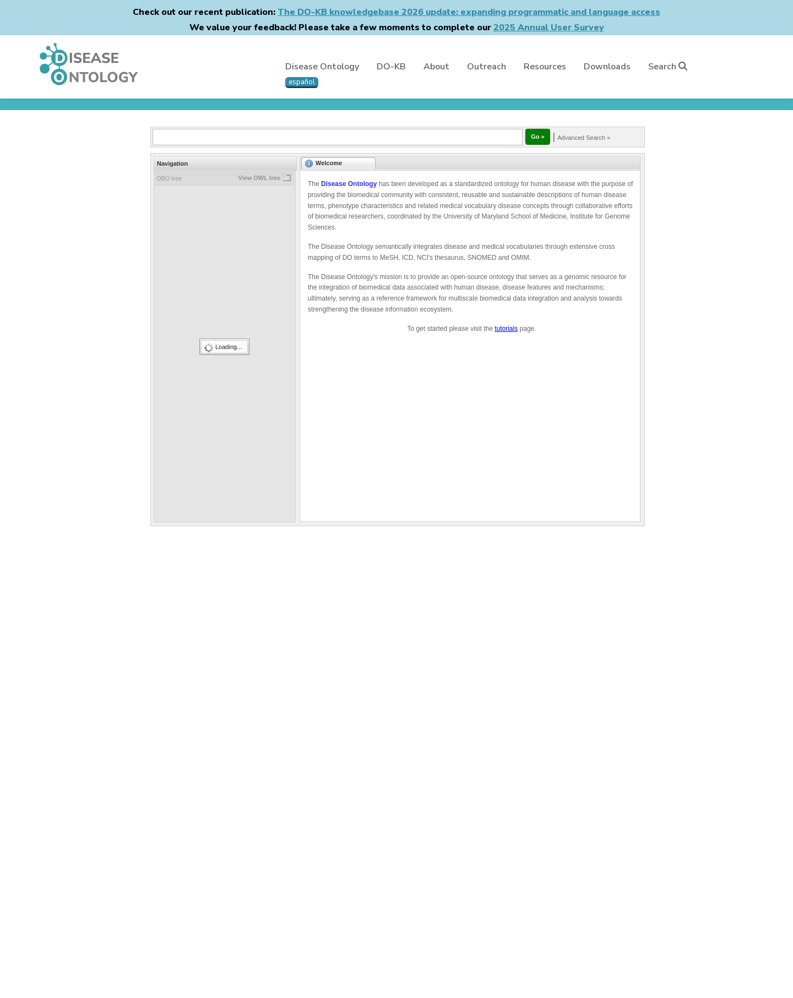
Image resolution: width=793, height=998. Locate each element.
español (302, 82)
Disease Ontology (322, 67)
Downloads (607, 67)
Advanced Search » (583, 137)
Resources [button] (545, 67)
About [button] (436, 67)
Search (667, 67)
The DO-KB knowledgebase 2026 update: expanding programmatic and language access (469, 12)
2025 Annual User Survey (548, 27)
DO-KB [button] (391, 67)
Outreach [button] (486, 67)
